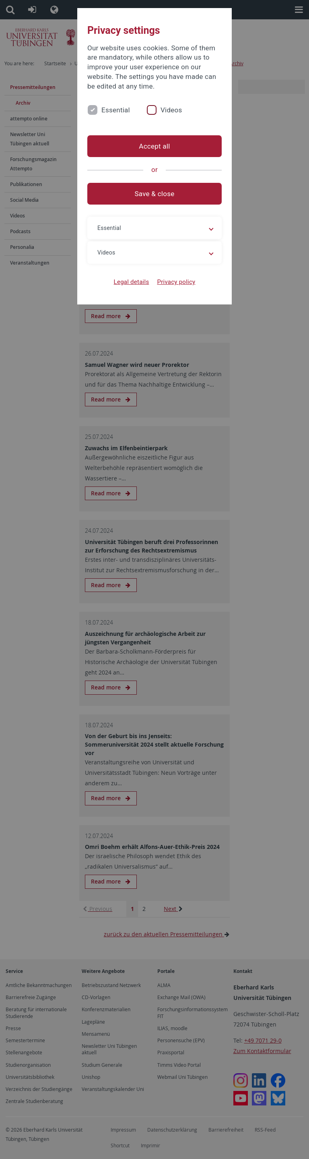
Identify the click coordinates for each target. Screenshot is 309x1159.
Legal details (131, 282)
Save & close (155, 194)
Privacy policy (176, 282)
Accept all (154, 146)
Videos (171, 110)
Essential (115, 110)
